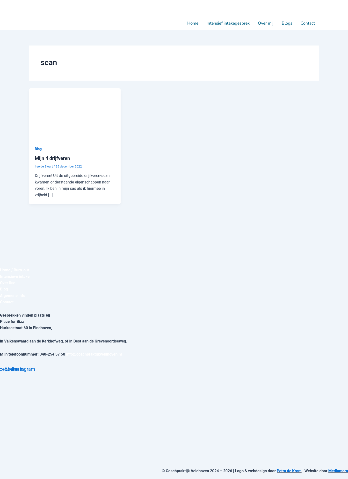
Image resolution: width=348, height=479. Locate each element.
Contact (308, 23)
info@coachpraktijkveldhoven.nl (94, 354)
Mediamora (338, 471)
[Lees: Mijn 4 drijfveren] (75, 114)
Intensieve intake (15, 276)
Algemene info (12, 295)
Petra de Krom (289, 471)
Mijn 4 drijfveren (52, 158)
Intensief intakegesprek (228, 23)
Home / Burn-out (14, 270)
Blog (38, 149)
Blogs (287, 23)
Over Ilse (7, 283)
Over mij (265, 23)
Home (192, 23)
